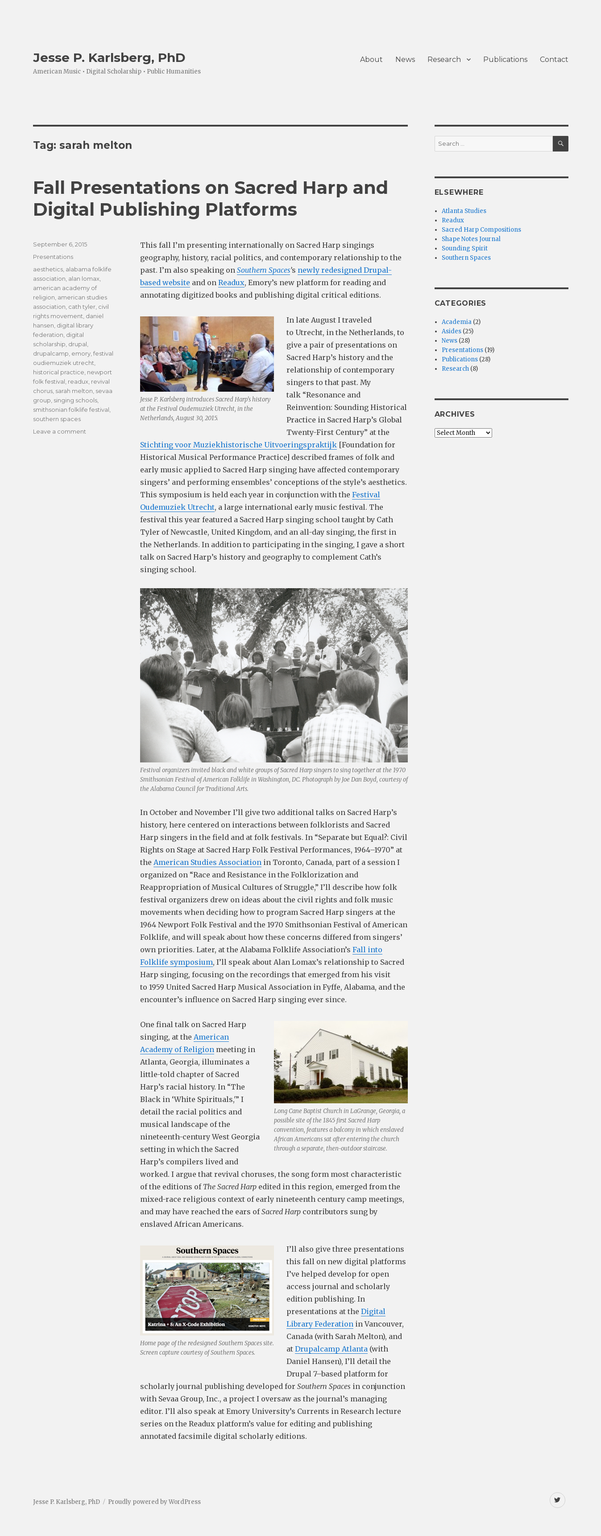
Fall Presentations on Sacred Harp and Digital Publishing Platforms (210, 198)
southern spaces (57, 418)
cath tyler (81, 306)
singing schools (75, 400)
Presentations (53, 256)
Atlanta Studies (464, 211)
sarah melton (74, 390)
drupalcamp (51, 353)
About (371, 59)
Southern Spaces (263, 270)
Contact (554, 59)
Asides (451, 331)
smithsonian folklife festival (71, 409)
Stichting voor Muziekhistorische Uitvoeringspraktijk (238, 444)
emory (81, 353)
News (405, 59)
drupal (77, 344)
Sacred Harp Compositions (481, 229)
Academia (457, 322)
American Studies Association (207, 862)
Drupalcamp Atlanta (331, 1348)
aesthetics (48, 269)
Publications (505, 59)
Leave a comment (59, 431)
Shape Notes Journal (471, 239)
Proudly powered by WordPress (154, 1502)
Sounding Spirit (465, 248)
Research (444, 59)
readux (78, 381)
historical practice (58, 372)
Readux (231, 282)
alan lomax (83, 278)
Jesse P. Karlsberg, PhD (109, 57)
